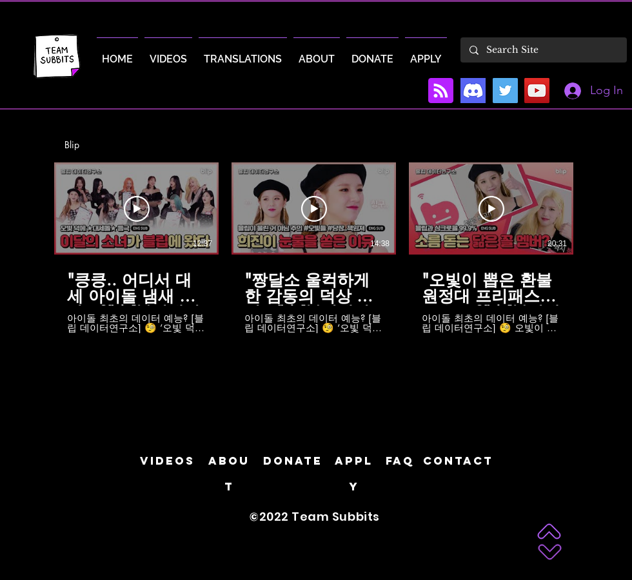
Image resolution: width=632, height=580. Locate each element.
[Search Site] (543, 50)
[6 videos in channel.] (316, 248)
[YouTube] (536, 90)
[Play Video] (137, 209)
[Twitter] (505, 90)
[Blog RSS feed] (440, 91)
